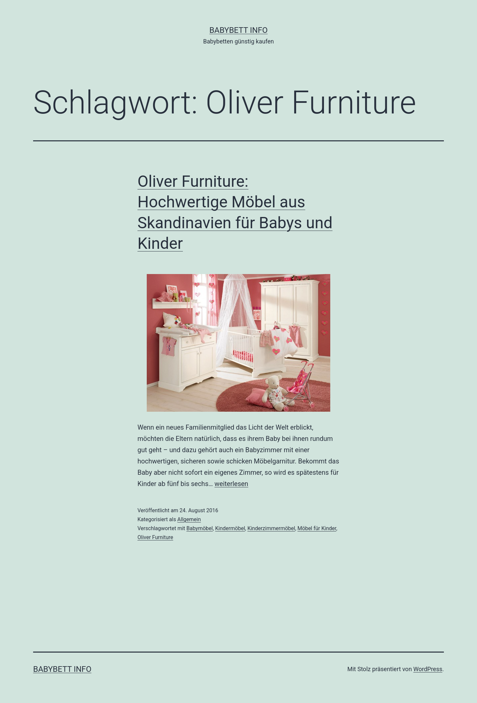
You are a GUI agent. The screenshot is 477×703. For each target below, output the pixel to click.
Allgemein (189, 519)
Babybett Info (238, 30)
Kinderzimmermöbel (271, 528)
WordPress (427, 669)
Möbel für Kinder (316, 528)
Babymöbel (199, 528)
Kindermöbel (230, 528)
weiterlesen (231, 484)
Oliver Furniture (155, 537)
